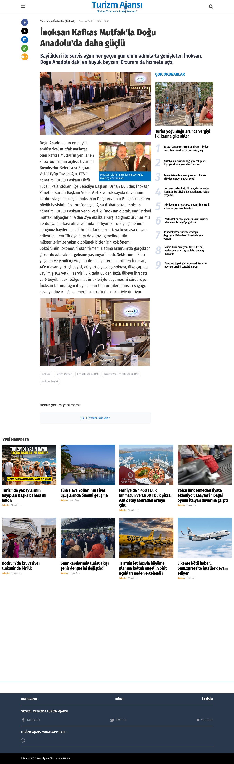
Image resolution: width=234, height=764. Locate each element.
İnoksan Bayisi (50, 381)
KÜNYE (119, 699)
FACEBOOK (30, 720)
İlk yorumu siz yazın (95, 417)
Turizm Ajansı (42, 758)
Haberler (6, 505)
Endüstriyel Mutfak (88, 374)
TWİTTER (118, 720)
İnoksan (46, 374)
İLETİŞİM (207, 699)
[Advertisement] (184, 299)
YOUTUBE (205, 720)
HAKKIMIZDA (29, 699)
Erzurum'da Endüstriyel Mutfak (121, 374)
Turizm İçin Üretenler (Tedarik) (57, 21)
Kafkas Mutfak (64, 374)
